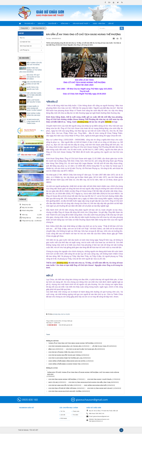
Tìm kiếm (75, 445)
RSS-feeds (64, 449)
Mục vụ (22, 38)
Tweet (48, 365)
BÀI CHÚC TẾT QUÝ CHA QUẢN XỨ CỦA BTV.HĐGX (33, 77)
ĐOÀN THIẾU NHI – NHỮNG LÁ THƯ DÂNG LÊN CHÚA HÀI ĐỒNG (30, 70)
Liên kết (63, 445)
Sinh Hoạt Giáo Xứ (26, 46)
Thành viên (76, 442)
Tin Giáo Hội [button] (29, 24)
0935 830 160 (30, 430)
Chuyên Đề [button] (53, 24)
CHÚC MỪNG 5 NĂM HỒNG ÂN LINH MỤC (33, 114)
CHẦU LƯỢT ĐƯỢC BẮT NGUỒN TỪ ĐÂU (34, 101)
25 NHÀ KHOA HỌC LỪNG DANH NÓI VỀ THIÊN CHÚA (33, 121)
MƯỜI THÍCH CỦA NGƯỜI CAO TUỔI (32, 88)
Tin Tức (63, 442)
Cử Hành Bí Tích (25, 42)
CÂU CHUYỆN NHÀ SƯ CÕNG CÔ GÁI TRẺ (34, 83)
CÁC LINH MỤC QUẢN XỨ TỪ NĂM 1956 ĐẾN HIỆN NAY (34, 95)
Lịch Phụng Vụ (24, 50)
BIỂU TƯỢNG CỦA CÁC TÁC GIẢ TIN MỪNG (34, 63)
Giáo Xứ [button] (41, 24)
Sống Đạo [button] (65, 24)
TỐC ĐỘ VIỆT (33, 461)
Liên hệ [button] (110, 23)
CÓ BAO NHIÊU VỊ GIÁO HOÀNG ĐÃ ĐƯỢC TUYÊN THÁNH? (34, 108)
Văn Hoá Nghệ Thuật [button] (81, 24)
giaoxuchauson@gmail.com (92, 430)
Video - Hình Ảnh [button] (99, 23)
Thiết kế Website (23, 461)
